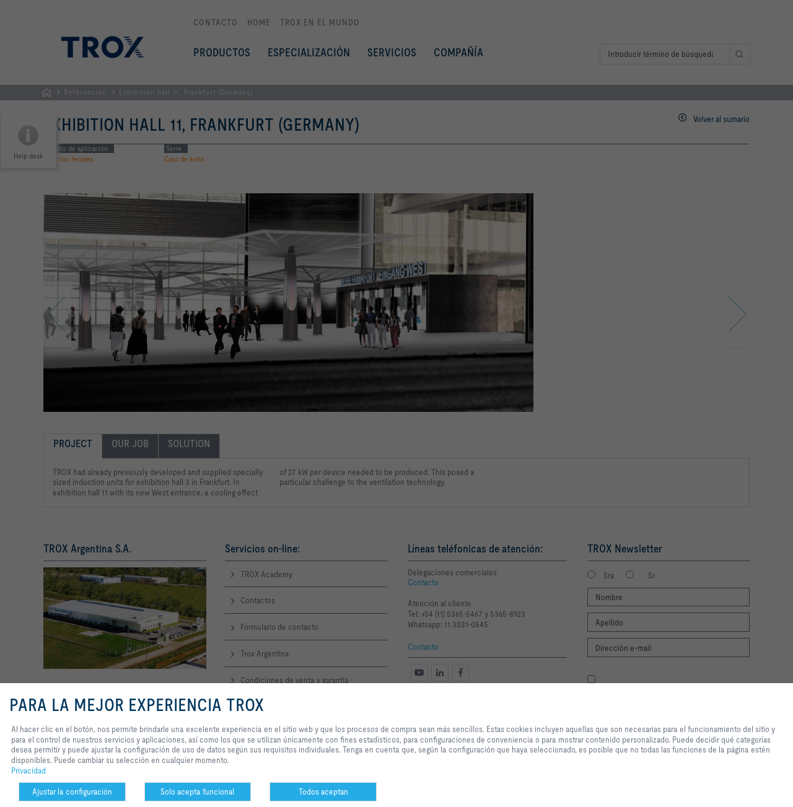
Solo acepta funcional (197, 791)
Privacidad (28, 770)
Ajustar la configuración (72, 791)
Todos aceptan (323, 791)
